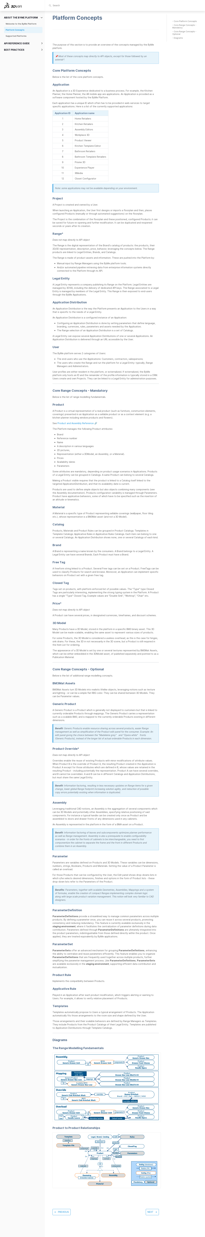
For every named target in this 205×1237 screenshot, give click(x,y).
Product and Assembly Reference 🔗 (77, 423)
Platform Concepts (15, 30)
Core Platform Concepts (185, 21)
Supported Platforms (16, 36)
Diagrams (178, 38)
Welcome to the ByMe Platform (21, 24)
